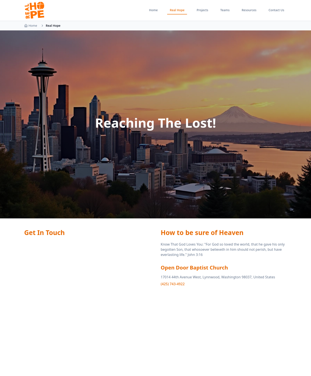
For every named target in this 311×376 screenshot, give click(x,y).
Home (153, 10)
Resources (249, 10)
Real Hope (177, 10)
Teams (225, 10)
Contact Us (276, 10)
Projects (202, 10)
